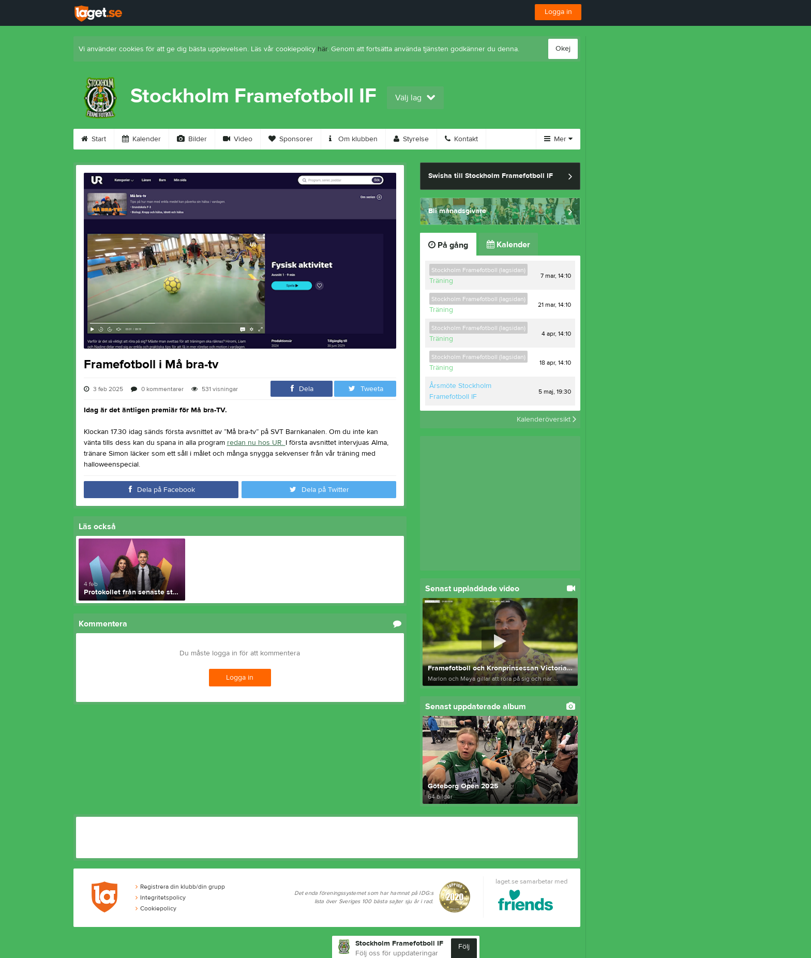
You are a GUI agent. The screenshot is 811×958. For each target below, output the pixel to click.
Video (237, 139)
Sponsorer (290, 139)
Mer (558, 139)
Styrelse (411, 139)
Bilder (192, 139)
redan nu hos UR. (256, 442)
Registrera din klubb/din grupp (180, 886)
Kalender (141, 139)
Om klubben (353, 139)
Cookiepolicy (156, 908)
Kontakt (461, 139)
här (322, 49)
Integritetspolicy (161, 897)
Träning (441, 281)
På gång (448, 245)
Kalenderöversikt (546, 419)
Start (93, 139)
